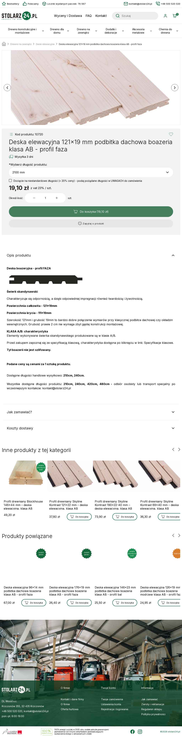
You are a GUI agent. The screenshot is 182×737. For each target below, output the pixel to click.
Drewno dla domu (57, 31)
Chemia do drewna (165, 31)
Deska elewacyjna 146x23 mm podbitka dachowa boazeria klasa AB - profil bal (112, 591)
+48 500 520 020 (168, 4)
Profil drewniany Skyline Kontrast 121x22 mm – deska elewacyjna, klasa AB (68, 505)
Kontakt (101, 16)
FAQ (88, 16)
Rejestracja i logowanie (114, 709)
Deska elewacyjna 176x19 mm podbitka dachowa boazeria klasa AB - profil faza (66, 591)
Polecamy (31, 4)
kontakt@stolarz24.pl (138, 4)
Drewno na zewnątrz (83, 31)
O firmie (65, 704)
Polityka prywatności (153, 714)
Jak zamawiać (149, 699)
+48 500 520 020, (12, 711)
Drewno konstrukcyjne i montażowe (22, 31)
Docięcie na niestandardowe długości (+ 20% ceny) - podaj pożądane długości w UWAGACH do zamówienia (78, 180)
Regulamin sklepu (151, 709)
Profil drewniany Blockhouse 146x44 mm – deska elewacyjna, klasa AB (22, 505)
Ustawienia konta (111, 704)
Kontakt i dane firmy (72, 699)
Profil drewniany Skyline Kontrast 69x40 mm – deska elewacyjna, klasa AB (159, 505)
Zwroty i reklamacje (152, 704)
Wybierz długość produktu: (28, 164)
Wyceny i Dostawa (68, 16)
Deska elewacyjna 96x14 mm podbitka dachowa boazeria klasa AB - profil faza (21, 591)
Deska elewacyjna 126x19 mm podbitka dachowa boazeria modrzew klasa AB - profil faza (159, 591)
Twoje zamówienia (112, 699)
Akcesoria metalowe (138, 31)
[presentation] (7, 87)
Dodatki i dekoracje (111, 31)
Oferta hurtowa (69, 709)
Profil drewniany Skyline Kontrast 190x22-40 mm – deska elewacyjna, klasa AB (113, 505)
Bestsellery (10, 4)
